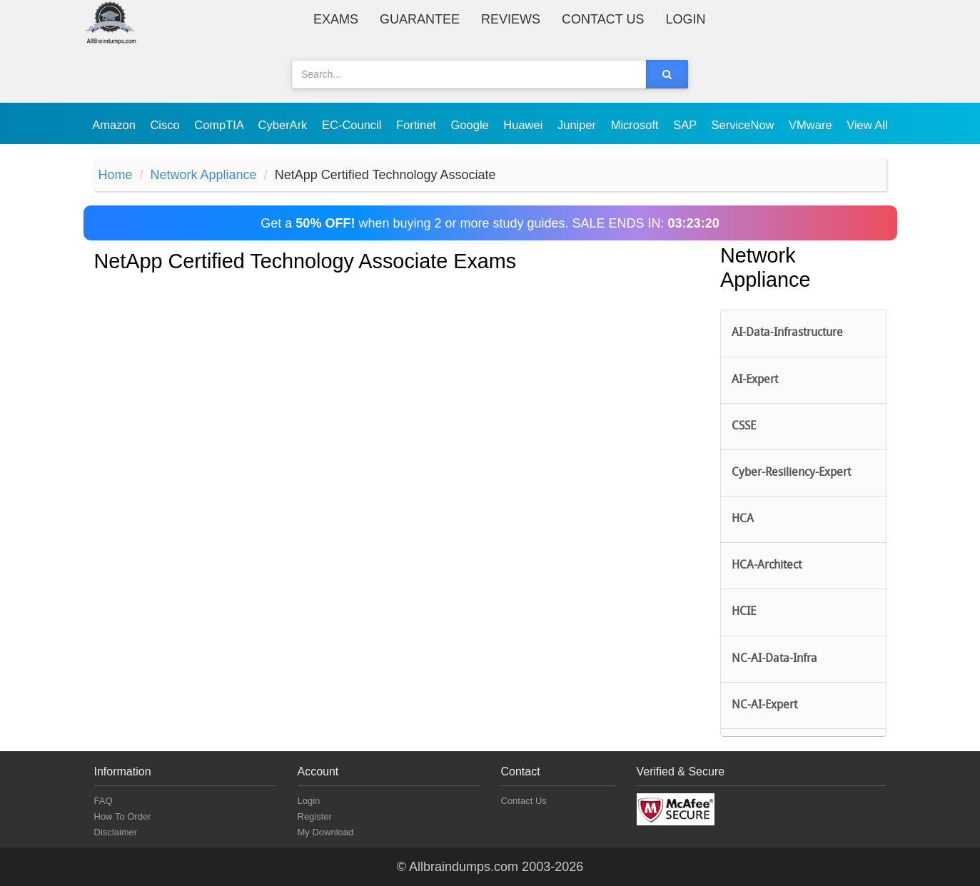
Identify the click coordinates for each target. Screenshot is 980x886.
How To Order (122, 816)
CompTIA (220, 124)
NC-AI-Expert (764, 705)
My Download (326, 832)
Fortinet (418, 124)
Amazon (115, 124)
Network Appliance (204, 175)
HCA (743, 519)
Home (115, 175)
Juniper (578, 124)
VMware (812, 124)
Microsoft (636, 124)
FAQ (103, 800)
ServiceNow (744, 124)
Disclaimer (116, 832)
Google (471, 124)
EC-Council (353, 124)
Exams (335, 19)
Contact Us (603, 19)
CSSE (744, 426)
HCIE (744, 612)
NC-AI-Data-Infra (774, 659)
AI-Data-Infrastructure (787, 333)
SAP (686, 124)
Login (685, 19)
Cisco (166, 124)
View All (867, 124)
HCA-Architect (767, 565)
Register (315, 816)
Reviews (510, 19)
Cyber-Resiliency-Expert (791, 473)
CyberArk (284, 124)
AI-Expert (755, 380)
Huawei (524, 124)
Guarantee (420, 19)
